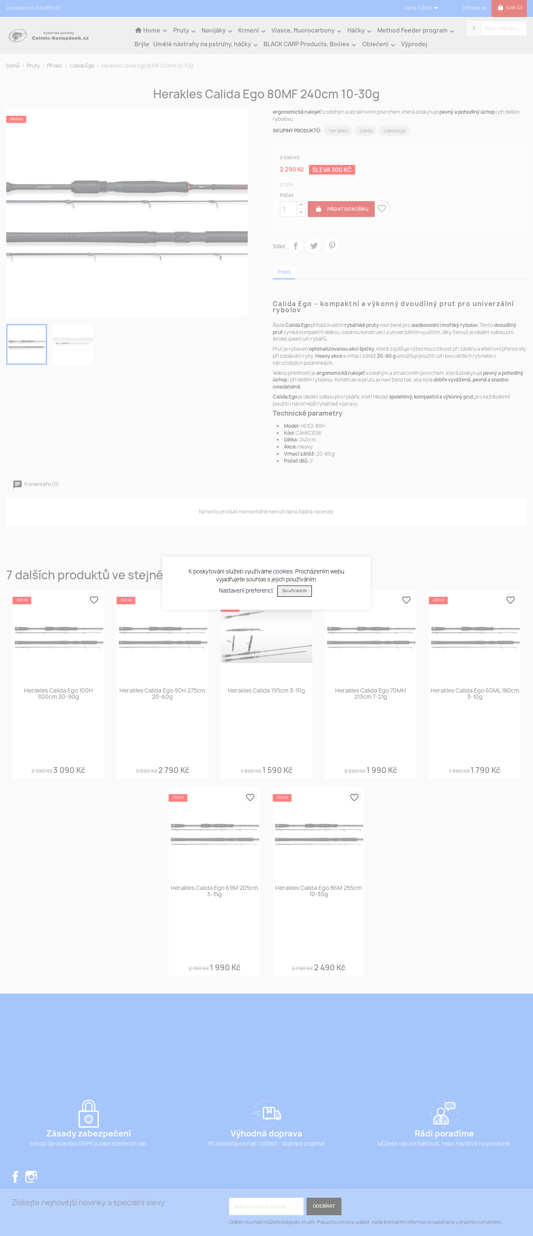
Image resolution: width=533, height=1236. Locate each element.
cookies (283, 571)
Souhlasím (294, 590)
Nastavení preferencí (246, 590)
